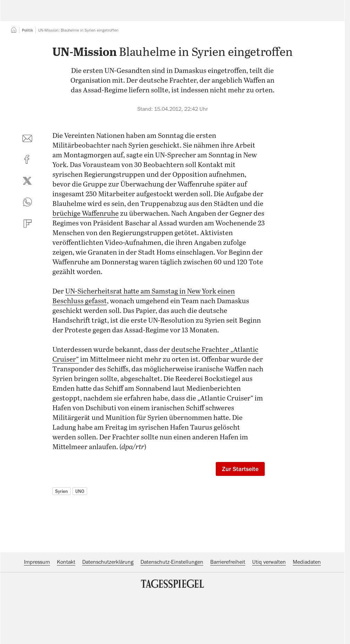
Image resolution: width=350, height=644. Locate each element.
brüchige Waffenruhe (85, 256)
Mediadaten (307, 604)
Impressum (37, 604)
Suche (243, 16)
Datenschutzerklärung (108, 604)
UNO (79, 533)
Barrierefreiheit (227, 604)
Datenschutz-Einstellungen (171, 604)
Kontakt (66, 604)
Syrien (61, 533)
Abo (322, 15)
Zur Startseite (240, 511)
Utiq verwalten (269, 604)
